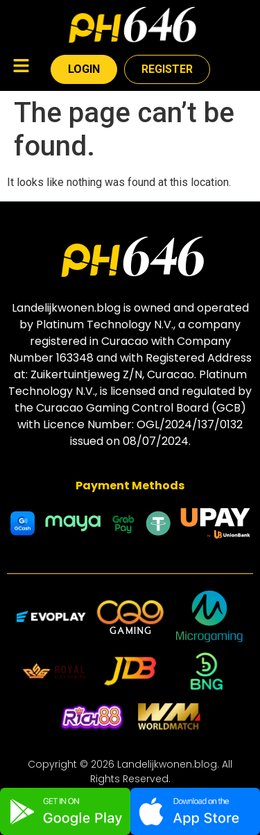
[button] (21, 67)
